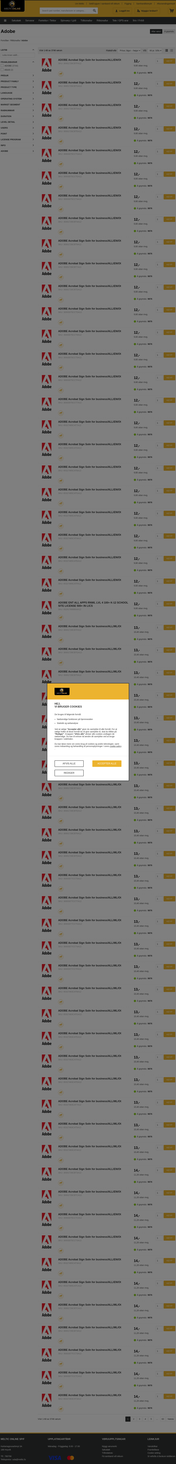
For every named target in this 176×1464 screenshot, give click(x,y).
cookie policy (115, 746)
